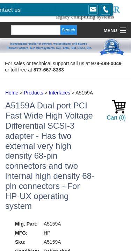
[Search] (35, 30)
